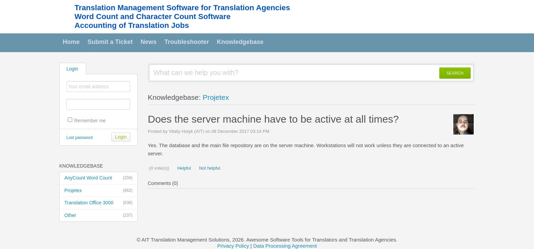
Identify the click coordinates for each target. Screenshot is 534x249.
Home (71, 41)
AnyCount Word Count (98, 178)
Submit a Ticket (110, 41)
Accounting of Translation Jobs (132, 25)
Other (98, 215)
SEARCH (455, 73)
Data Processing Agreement (285, 246)
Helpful (183, 168)
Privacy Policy (233, 246)
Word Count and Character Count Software (153, 16)
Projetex (98, 190)
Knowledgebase (240, 41)
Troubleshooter (186, 41)
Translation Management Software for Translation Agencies (182, 7)
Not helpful (209, 168)
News (149, 41)
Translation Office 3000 (98, 203)
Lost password (79, 137)
